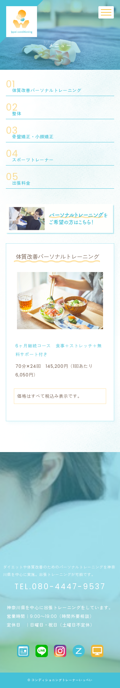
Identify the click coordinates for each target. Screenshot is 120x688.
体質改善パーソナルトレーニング (46, 90)
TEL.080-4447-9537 (60, 586)
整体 (16, 114)
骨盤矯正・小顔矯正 (33, 137)
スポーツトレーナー (33, 160)
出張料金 (21, 183)
